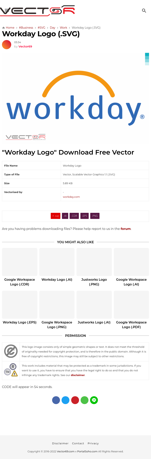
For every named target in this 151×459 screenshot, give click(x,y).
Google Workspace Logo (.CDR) (19, 282)
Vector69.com (65, 451)
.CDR (74, 215)
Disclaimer (60, 443)
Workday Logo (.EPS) (19, 322)
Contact (78, 443)
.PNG (95, 215)
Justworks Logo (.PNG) (94, 282)
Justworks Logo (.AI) (94, 322)
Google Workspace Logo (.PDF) (131, 325)
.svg (55, 215)
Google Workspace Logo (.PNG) (57, 325)
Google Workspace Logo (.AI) (131, 282)
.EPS (84, 215)
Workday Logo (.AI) (56, 279)
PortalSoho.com (87, 451)
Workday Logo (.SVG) (41, 33)
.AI (65, 215)
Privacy (93, 443)
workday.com (71, 196)
